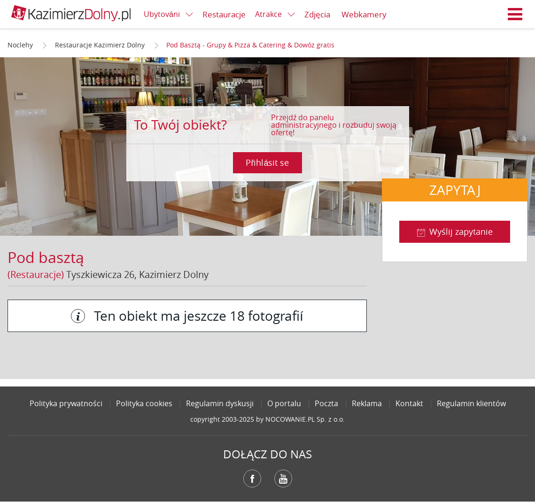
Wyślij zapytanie (461, 231)
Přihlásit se (267, 162)
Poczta (326, 403)
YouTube (283, 478)
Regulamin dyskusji (220, 403)
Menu (515, 14)
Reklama (367, 403)
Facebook (252, 478)
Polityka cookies (144, 403)
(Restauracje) (36, 274)
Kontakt (409, 403)
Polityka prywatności (66, 403)
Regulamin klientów (471, 403)
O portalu (284, 403)
